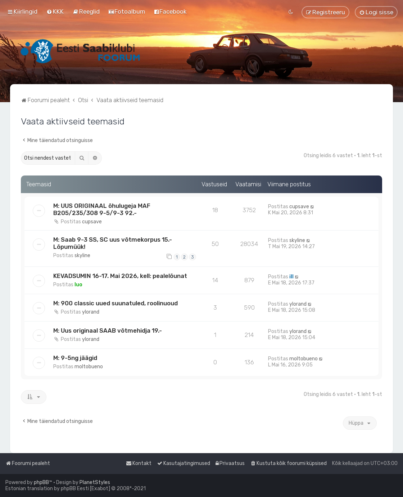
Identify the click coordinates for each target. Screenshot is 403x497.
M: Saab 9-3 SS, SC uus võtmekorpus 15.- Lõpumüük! (112, 243)
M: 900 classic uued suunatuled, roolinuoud (115, 303)
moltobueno (88, 367)
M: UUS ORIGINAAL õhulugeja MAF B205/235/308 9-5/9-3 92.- (101, 209)
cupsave (92, 222)
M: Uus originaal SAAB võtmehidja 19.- (107, 330)
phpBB (41, 482)
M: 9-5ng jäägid (75, 357)
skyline (82, 255)
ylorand (90, 312)
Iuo (78, 285)
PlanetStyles (95, 482)
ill (291, 277)
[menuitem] (55, 11)
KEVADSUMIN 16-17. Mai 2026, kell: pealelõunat (120, 275)
